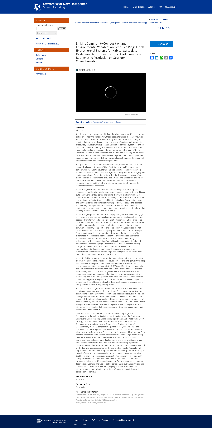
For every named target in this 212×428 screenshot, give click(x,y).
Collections (41, 55)
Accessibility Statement (123, 420)
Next (165, 19)
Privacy (76, 424)
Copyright (84, 424)
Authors (39, 62)
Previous (154, 19)
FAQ (93, 420)
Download (161, 44)
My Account (104, 420)
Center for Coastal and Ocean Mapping (135, 22)
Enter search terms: (44, 25)
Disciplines (40, 58)
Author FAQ (41, 73)
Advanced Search (44, 38)
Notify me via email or (47, 43)
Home (77, 22)
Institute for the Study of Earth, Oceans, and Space (100, 22)
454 (161, 22)
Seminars (154, 22)
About (85, 420)
